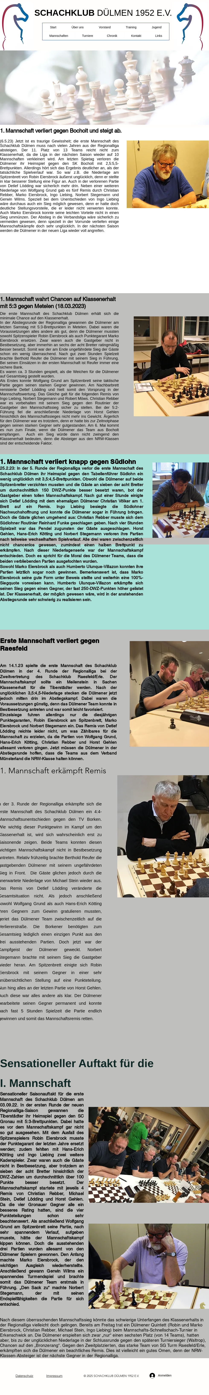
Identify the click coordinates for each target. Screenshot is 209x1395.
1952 (131, 1376)
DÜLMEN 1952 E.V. (134, 12)
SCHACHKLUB (64, 12)
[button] (87, 36)
